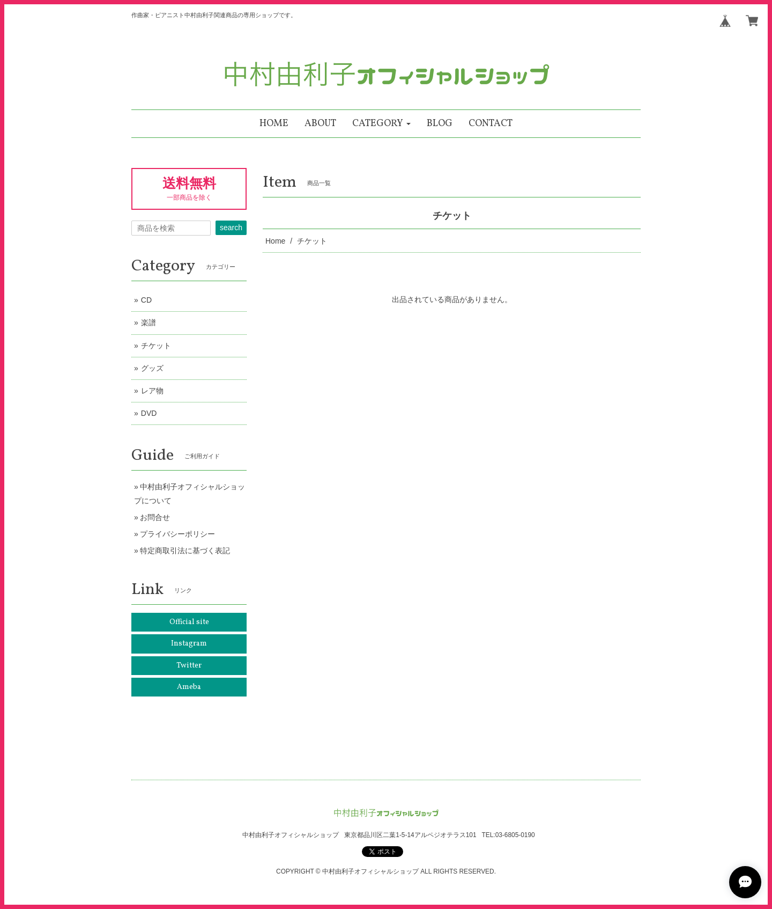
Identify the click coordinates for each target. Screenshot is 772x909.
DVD (149, 413)
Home (275, 241)
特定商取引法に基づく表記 (185, 550)
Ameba (189, 687)
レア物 (152, 390)
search (231, 227)
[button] (381, 123)
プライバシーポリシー (177, 534)
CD (146, 300)
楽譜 (148, 322)
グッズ (152, 368)
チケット (156, 345)
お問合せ (155, 517)
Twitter (189, 666)
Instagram (189, 644)
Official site (189, 622)
